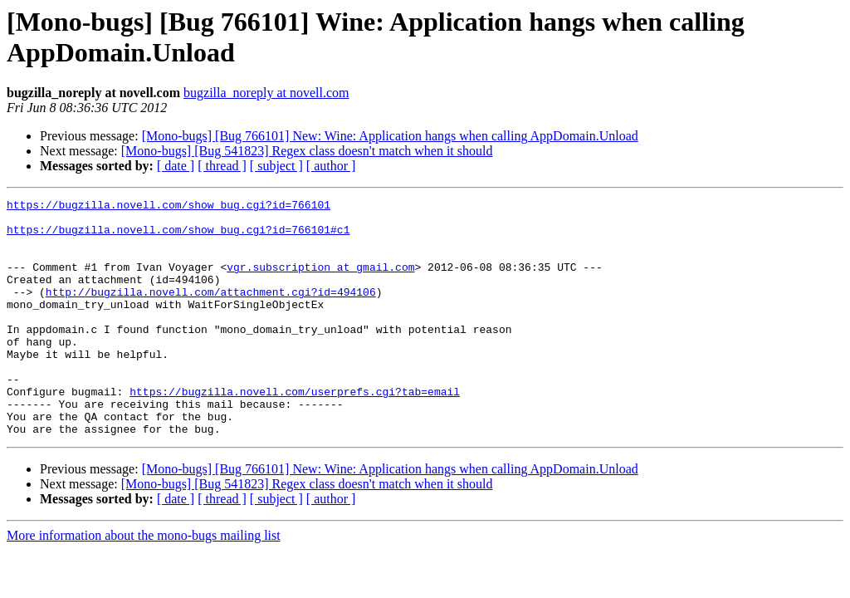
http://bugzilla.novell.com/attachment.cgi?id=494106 (211, 311)
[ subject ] (276, 166)
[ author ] (331, 166)
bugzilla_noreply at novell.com (266, 93)
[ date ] (175, 166)
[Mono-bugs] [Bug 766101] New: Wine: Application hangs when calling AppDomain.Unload (390, 136)
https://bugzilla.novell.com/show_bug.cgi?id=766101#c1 (178, 236)
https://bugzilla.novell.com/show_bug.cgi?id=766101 (168, 206)
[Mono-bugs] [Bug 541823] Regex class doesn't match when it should (307, 151)
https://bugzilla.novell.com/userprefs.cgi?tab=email (294, 431)
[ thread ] (222, 166)
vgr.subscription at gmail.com (320, 281)
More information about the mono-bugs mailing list (144, 583)
